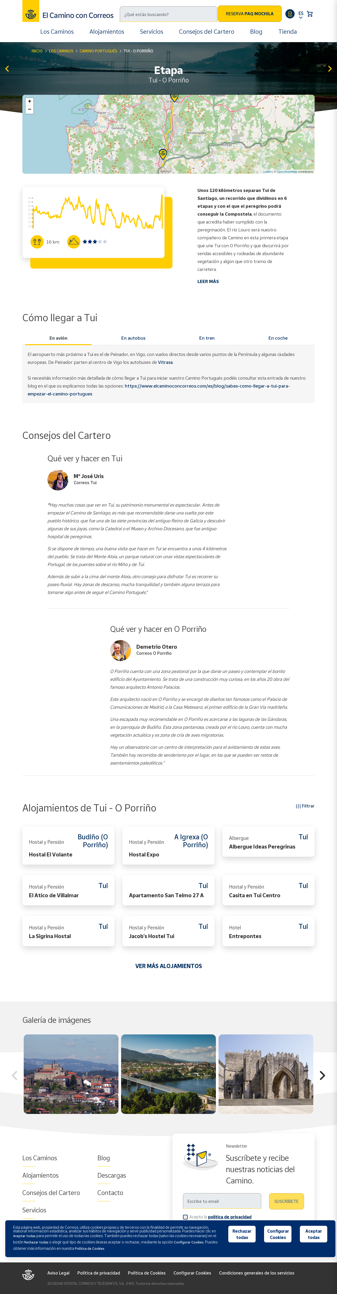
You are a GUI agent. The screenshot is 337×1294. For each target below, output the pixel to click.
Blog (256, 31)
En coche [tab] (278, 338)
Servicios (151, 31)
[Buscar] (168, 14)
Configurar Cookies (192, 1273)
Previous (14, 1076)
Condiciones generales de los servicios (256, 1273)
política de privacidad (229, 1216)
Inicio (37, 51)
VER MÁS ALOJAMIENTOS (168, 966)
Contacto (110, 1192)
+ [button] (29, 102)
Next (322, 1076)
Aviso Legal (58, 1273)
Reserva (250, 13)
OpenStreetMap (287, 171)
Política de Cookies (147, 1273)
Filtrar (305, 806)
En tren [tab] (207, 338)
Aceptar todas (313, 1234)
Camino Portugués (98, 51)
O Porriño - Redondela (330, 69)
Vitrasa (165, 362)
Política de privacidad (98, 1273)
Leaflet (267, 171)
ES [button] (301, 13)
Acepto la (220, 1216)
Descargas (111, 1175)
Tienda (287, 31)
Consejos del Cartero (206, 31)
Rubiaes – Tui (7, 69)
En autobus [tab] (133, 338)
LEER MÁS (208, 281)
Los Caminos (57, 31)
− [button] (29, 110)
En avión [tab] (58, 338)
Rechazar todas (241, 1234)
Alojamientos (107, 31)
